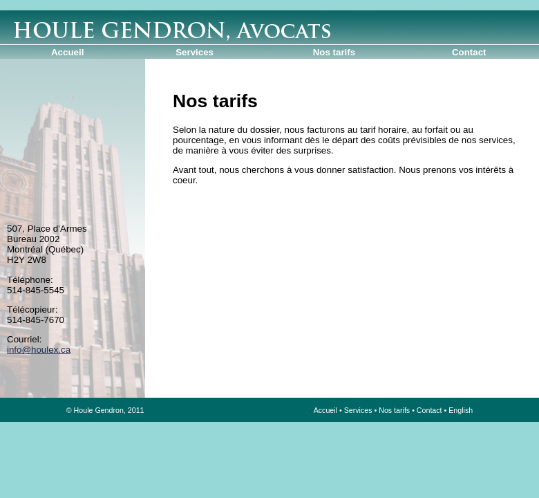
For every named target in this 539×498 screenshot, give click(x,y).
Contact (469, 52)
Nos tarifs (334, 52)
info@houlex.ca (38, 349)
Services (194, 52)
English (460, 410)
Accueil (67, 52)
